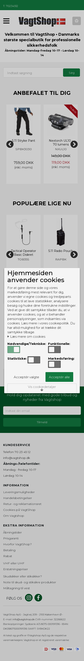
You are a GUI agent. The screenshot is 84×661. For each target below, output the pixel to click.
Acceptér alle (59, 377)
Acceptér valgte (26, 377)
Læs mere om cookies (26, 336)
